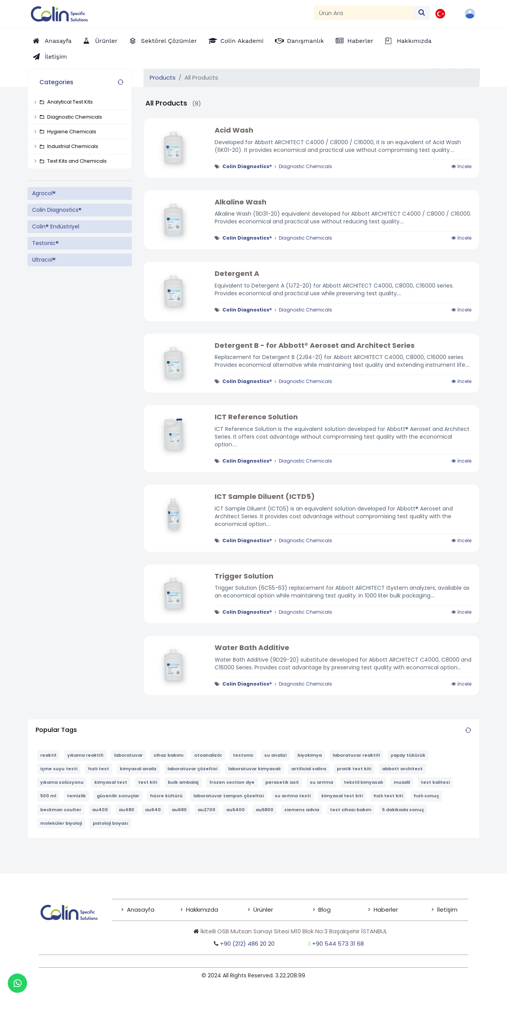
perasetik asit (282, 782)
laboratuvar (128, 755)
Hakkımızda (198, 909)
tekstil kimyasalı (363, 782)
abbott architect (402, 769)
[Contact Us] (50, 57)
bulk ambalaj (183, 782)
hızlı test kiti (388, 796)
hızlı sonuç (426, 796)
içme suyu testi (58, 769)
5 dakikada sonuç (403, 810)
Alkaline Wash (240, 202)
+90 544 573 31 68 (338, 943)
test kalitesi (435, 782)
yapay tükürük (408, 755)
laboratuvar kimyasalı (254, 769)
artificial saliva (308, 769)
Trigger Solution (244, 576)
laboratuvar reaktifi (356, 755)
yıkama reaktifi (85, 755)
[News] (354, 41)
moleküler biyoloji (61, 823)
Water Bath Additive (252, 647)
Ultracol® (44, 260)
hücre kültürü (166, 796)
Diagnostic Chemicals (70, 117)
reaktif (48, 755)
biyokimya (309, 755)
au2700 (206, 810)
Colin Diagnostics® (57, 210)
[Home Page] (52, 41)
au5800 (264, 810)
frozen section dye (231, 782)
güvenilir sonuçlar (118, 796)
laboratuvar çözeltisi (192, 769)
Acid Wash (234, 130)
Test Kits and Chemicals (73, 161)
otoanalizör (208, 755)
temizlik (76, 796)
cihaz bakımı (168, 755)
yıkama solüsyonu (62, 782)
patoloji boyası (110, 823)
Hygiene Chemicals (67, 131)
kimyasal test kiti (342, 796)
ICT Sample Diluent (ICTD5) (265, 496)
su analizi (275, 755)
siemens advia (301, 810)
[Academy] (236, 41)
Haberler (382, 909)
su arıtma (321, 782)
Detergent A (237, 273)
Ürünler (259, 909)
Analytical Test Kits (66, 102)
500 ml (48, 796)
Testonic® (45, 243)
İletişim (443, 909)
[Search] (364, 13)
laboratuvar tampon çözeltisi (228, 796)
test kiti (147, 782)
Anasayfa (136, 909)
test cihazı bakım (350, 810)
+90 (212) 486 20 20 (244, 943)
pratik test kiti (354, 769)
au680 (179, 810)
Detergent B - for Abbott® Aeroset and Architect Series (315, 345)
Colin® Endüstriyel (55, 226)
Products (163, 77)
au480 (126, 810)
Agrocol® (44, 193)
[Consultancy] (299, 41)
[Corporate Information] (408, 41)
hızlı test (98, 769)
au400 (100, 810)
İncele (461, 166)
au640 (153, 810)
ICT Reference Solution (256, 417)
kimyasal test (110, 782)
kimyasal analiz (138, 769)
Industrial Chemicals (68, 146)
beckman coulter (60, 810)
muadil (402, 782)
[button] (471, 13)
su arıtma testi (293, 796)
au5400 (235, 810)
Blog (321, 909)
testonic (243, 755)
